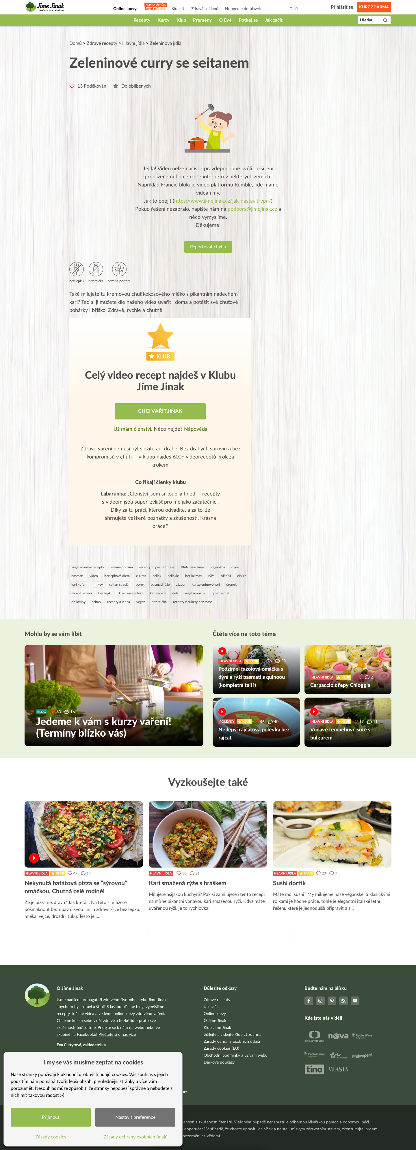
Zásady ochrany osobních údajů (232, 1042)
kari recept (158, 593)
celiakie (173, 576)
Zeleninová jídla (165, 43)
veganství (218, 567)
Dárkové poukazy (219, 1062)
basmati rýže (160, 584)
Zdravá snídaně (204, 9)
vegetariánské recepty (87, 567)
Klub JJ (178, 9)
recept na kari (81, 593)
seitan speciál (119, 584)
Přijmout (51, 1117)
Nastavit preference (135, 1117)
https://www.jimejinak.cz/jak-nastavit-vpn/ (222, 201)
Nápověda (195, 429)
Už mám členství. (134, 429)
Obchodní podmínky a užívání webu (236, 1055)
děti (175, 593)
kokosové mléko (131, 593)
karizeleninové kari (206, 584)
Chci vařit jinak (160, 411)
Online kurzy (215, 1014)
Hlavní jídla (133, 43)
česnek (231, 584)
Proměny (202, 20)
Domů (75, 43)
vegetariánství (194, 593)
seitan (96, 602)
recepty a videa (118, 602)
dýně (235, 567)
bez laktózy (193, 576)
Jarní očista (154, 9)
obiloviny (78, 602)
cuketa (141, 576)
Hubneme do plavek (243, 9)
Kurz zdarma (374, 7)
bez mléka (159, 602)
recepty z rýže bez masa (156, 567)
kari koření (79, 584)
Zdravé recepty (102, 43)
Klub (181, 20)
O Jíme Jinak (215, 1021)
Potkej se (248, 20)
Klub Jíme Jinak (193, 567)
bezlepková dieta (117, 576)
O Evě (225, 20)
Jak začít (274, 20)
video (94, 576)
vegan (140, 602)
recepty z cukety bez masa (192, 602)
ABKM (226, 576)
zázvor (180, 584)
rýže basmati (220, 593)
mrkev (98, 584)
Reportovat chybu (208, 247)
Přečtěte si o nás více (117, 1035)
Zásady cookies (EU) (221, 1049)
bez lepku (105, 593)
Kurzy (163, 20)
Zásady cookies (50, 1137)
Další (293, 9)
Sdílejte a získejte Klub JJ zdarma (232, 1035)
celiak (157, 576)
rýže (211, 576)
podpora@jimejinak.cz (252, 209)
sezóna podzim (121, 567)
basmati (77, 576)
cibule (241, 576)
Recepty (142, 20)
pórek (140, 584)
